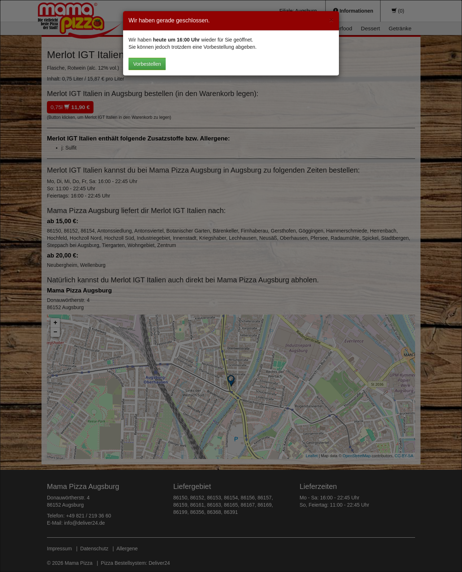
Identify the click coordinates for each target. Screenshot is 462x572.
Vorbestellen (147, 64)
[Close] (331, 19)
